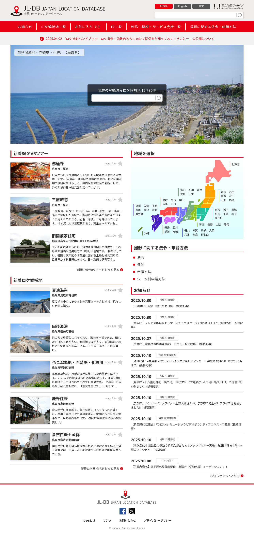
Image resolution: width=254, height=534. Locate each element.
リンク (107, 520)
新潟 (201, 224)
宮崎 (154, 210)
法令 (140, 257)
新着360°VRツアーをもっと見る (98, 270)
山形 (223, 200)
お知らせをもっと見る (225, 476)
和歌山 (205, 234)
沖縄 (146, 233)
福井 (186, 230)
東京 (217, 209)
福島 (231, 200)
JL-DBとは (89, 520)
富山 (182, 190)
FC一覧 (116, 26)
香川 (175, 227)
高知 (175, 231)
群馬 (217, 214)
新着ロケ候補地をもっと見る (100, 468)
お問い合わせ (127, 520)
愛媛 (167, 231)
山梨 (218, 224)
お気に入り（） (88, 26)
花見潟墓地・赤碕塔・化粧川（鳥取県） (49, 52)
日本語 (164, 6)
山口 (173, 204)
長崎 (154, 206)
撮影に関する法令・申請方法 (213, 26)
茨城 (234, 209)
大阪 (211, 230)
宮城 (223, 196)
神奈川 (219, 218)
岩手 (231, 192)
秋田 (231, 196)
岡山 (181, 200)
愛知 (182, 194)
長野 (210, 224)
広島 (165, 204)
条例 (140, 264)
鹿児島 (139, 214)
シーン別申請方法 (151, 279)
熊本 (138, 210)
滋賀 (195, 230)
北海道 (235, 164)
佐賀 (146, 206)
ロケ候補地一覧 (53, 26)
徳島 (167, 227)
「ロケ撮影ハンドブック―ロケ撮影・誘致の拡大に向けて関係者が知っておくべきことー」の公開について (138, 38)
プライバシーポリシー (157, 520)
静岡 (226, 224)
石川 (191, 190)
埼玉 (234, 214)
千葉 (225, 214)
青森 (223, 192)
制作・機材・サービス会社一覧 (156, 26)
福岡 (138, 206)
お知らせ (25, 26)
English (182, 6)
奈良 (195, 234)
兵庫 (186, 234)
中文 (201, 6)
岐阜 (199, 190)
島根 (173, 200)
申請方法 (144, 271)
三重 (191, 194)
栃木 (225, 209)
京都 (203, 230)
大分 (146, 210)
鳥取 (165, 200)
